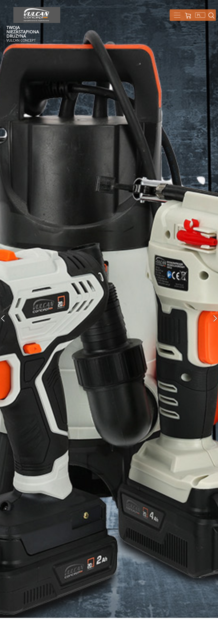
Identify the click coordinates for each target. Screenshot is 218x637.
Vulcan (37, 15)
